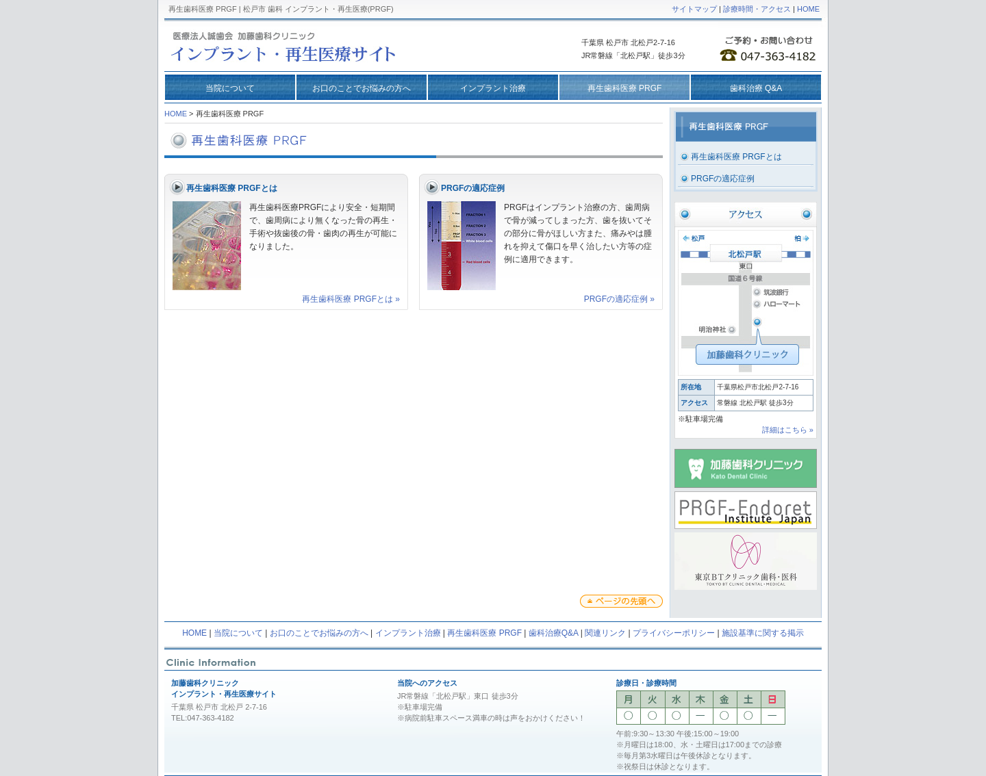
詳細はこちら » (787, 430)
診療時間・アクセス (757, 9)
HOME (808, 9)
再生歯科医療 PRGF (484, 633)
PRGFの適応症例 (723, 178)
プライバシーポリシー (674, 633)
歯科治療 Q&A (756, 88)
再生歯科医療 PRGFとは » (351, 299)
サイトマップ (694, 9)
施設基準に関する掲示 (763, 633)
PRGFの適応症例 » (619, 299)
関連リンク (605, 633)
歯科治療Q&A (554, 633)
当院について (230, 88)
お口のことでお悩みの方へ (361, 88)
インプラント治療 (493, 88)
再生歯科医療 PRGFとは (736, 156)
